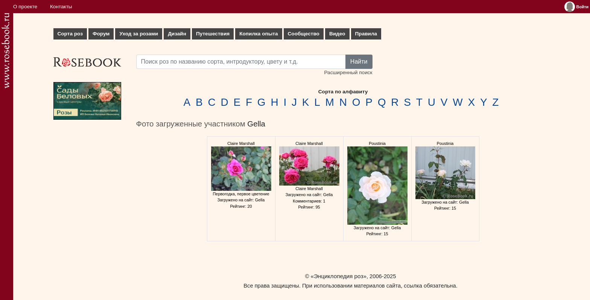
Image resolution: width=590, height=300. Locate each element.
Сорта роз (70, 34)
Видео (337, 34)
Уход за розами (138, 34)
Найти (359, 61)
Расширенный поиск (348, 72)
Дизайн (177, 34)
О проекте (25, 6)
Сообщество (303, 34)
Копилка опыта (258, 34)
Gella (256, 124)
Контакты (61, 6)
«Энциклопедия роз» (338, 276)
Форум (101, 34)
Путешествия (213, 34)
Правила (366, 34)
